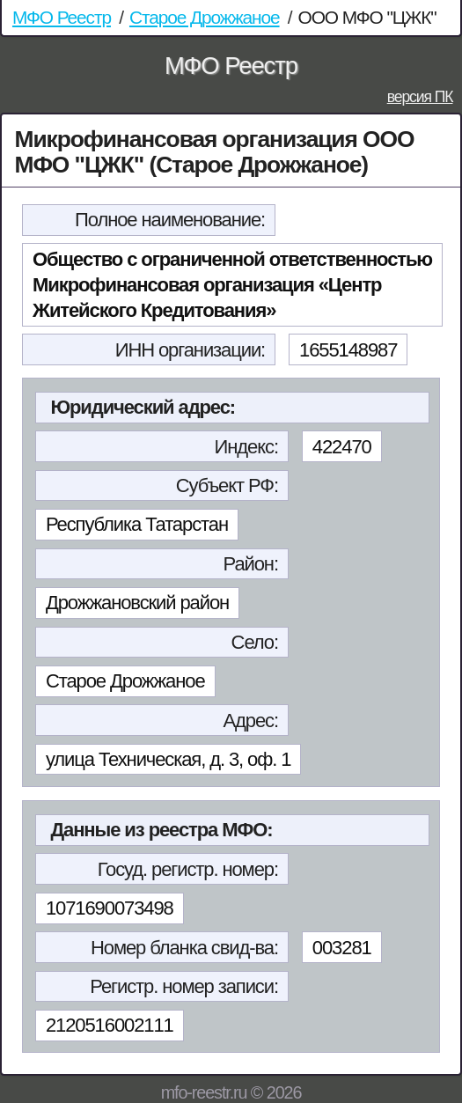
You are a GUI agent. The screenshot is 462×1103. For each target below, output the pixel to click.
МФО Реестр (61, 17)
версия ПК (420, 97)
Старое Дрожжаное (204, 17)
